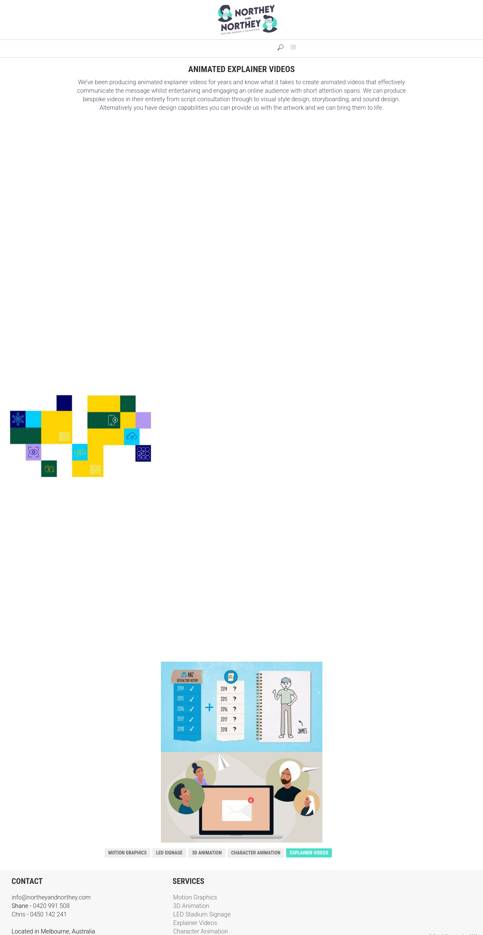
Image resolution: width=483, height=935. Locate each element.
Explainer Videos (309, 853)
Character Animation (255, 853)
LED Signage (169, 853)
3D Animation (207, 853)
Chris (18, 914)
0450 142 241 (48, 914)
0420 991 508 (51, 905)
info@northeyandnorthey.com (51, 897)
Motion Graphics (127, 853)
